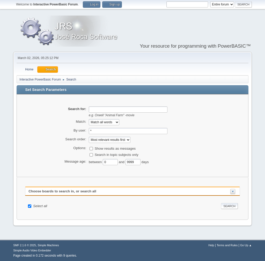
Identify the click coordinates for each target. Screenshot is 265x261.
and (122, 162)
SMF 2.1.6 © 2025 (24, 245)
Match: (81, 122)
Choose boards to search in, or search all (62, 191)
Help (211, 245)
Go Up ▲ (246, 245)
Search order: (75, 139)
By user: (79, 130)
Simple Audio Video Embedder (32, 250)
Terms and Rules (227, 245)
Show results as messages (115, 148)
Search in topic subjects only (116, 154)
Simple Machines (48, 245)
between (96, 162)
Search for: (77, 109)
